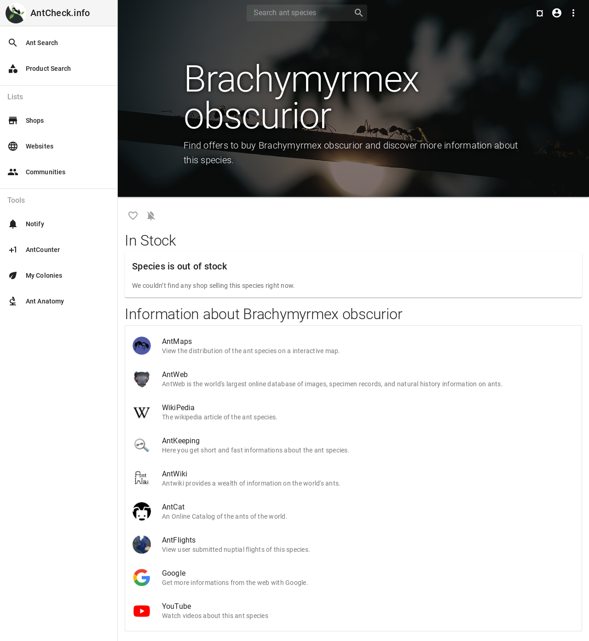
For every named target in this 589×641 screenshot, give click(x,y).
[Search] (297, 13)
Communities (36, 171)
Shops (25, 120)
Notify (25, 223)
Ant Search (32, 42)
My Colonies (34, 275)
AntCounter (33, 249)
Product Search (39, 68)
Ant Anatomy (35, 301)
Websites (30, 146)
